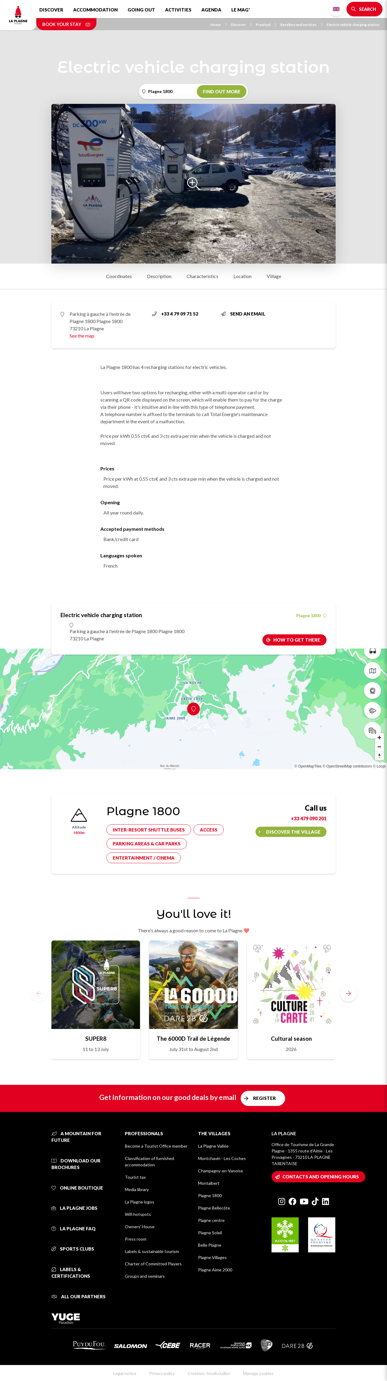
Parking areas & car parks (146, 843)
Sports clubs (72, 1248)
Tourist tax (135, 1177)
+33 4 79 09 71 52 (175, 313)
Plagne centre (211, 1220)
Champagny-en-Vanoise (220, 1170)
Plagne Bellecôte (214, 1207)
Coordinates (119, 276)
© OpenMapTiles (308, 766)
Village (274, 276)
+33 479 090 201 (309, 818)
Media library (137, 1189)
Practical (266, 24)
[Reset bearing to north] (379, 755)
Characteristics (202, 276)
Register (264, 1098)
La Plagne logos (139, 1201)
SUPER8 (95, 1038)
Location (242, 276)
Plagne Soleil (210, 1232)
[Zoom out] (379, 746)
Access (208, 829)
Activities (178, 9)
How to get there (296, 639)
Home (218, 24)
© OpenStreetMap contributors (347, 766)
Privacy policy (162, 1373)
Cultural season (291, 1038)
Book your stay (66, 24)
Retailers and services (301, 24)
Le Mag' (240, 9)
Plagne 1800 (311, 615)
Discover (51, 9)
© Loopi (379, 766)
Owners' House (139, 1226)
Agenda (211, 9)
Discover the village (293, 832)
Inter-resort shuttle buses (149, 829)
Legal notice (124, 1373)
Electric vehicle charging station (353, 24)
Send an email (243, 313)
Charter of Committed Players (153, 1263)
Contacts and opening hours (320, 1176)
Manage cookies (258, 1373)
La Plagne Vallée (213, 1146)
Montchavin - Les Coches (222, 1158)
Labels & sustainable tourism (152, 1251)
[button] (348, 993)
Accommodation (95, 9)
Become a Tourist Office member (156, 1146)
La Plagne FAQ (73, 1228)
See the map (82, 335)
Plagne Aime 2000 (215, 1269)
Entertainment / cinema (143, 857)
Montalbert (209, 1183)
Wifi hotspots (138, 1214)
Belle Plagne (209, 1245)
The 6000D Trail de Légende (193, 1038)
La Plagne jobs (74, 1208)
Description (159, 276)
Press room (135, 1239)
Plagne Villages (212, 1257)
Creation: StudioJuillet (209, 1373)
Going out (141, 9)
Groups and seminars (145, 1276)
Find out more (221, 91)
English (336, 9)
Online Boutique (77, 1187)
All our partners (78, 1296)
